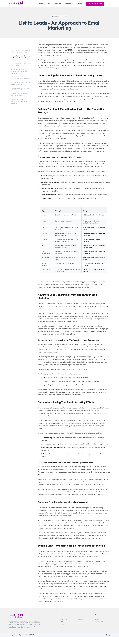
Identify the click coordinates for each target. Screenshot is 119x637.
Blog (79, 621)
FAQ (61, 621)
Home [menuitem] (41, 3)
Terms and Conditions (66, 627)
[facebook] (106, 635)
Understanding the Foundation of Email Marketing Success (20, 51)
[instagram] (109, 635)
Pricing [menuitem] (49, 3)
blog (57, 17)
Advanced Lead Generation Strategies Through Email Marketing (19, 71)
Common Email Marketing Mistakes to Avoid (19, 94)
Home (53, 17)
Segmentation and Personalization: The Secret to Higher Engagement (21, 77)
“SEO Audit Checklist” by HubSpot (93, 215)
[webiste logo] (24, 615)
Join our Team (99, 621)
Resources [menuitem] (69, 3)
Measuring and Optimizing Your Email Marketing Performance (20, 88)
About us (80, 619)
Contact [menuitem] (79, 3)
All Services (63, 619)
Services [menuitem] (58, 3)
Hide (31, 45)
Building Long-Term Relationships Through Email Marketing (20, 101)
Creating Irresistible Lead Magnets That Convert (21, 64)
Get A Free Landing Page (95, 3)
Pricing (62, 624)
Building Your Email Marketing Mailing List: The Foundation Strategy (20, 58)
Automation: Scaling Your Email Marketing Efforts (21, 83)
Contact (97, 619)
